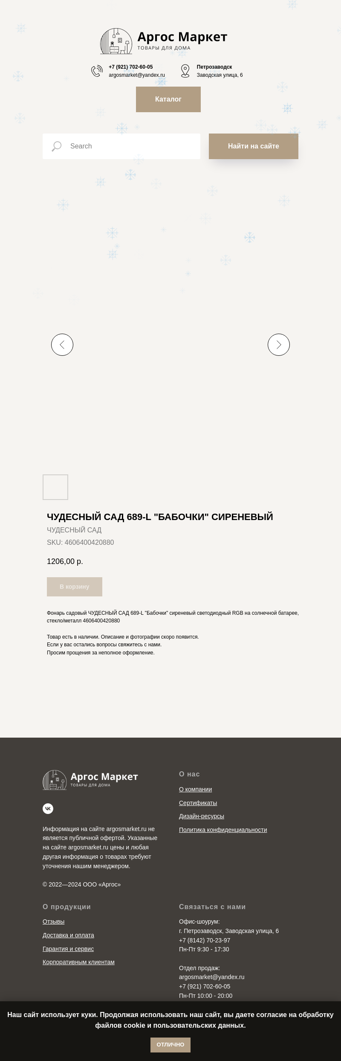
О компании (195, 789)
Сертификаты (198, 802)
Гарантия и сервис (68, 948)
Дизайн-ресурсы (201, 816)
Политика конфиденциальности (223, 829)
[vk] (48, 808)
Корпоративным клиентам (79, 962)
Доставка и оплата (68, 935)
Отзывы (53, 921)
